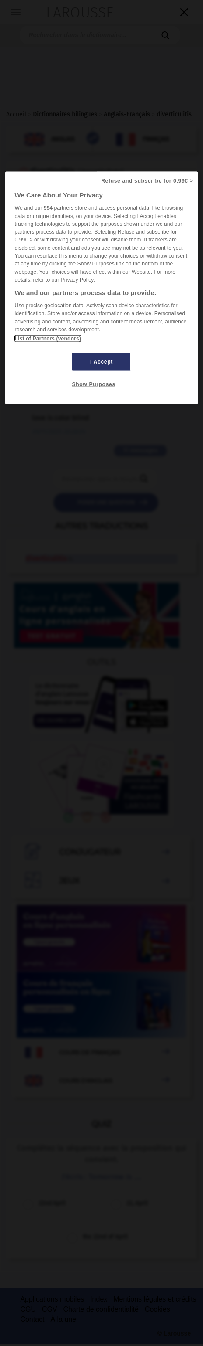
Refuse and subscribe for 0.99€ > (147, 181)
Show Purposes (93, 384)
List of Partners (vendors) (48, 339)
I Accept (101, 362)
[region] (101, 288)
